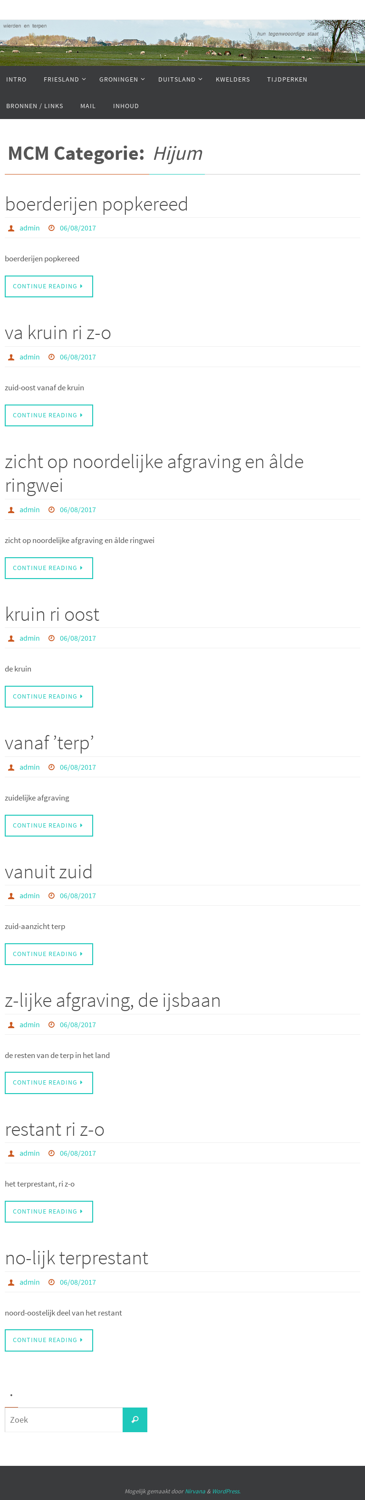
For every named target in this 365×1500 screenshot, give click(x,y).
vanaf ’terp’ (49, 742)
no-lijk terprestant (76, 1257)
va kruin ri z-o (58, 332)
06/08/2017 (78, 227)
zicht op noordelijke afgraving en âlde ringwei (154, 473)
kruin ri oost (52, 613)
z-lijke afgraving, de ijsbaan (113, 999)
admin (29, 227)
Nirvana (195, 1491)
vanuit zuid (49, 871)
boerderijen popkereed (97, 203)
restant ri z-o (55, 1128)
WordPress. (226, 1491)
